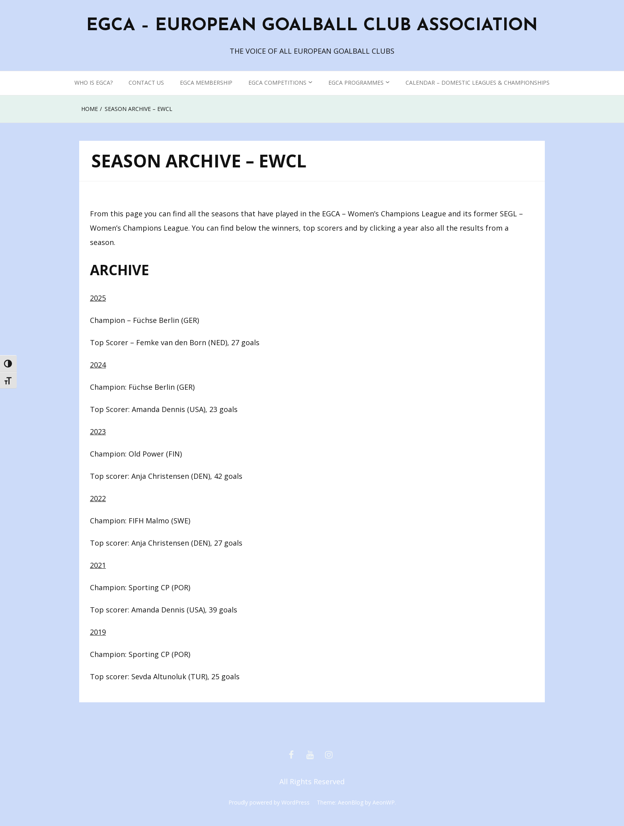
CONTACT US (146, 82)
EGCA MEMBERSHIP (206, 82)
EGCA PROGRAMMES (356, 82)
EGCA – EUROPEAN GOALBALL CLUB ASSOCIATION (312, 26)
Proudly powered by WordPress (269, 802)
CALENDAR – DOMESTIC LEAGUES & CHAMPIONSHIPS (478, 82)
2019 (98, 632)
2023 (98, 431)
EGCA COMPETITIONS (277, 82)
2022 (98, 498)
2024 (98, 364)
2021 (98, 565)
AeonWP (383, 802)
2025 (98, 298)
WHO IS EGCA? (93, 82)
